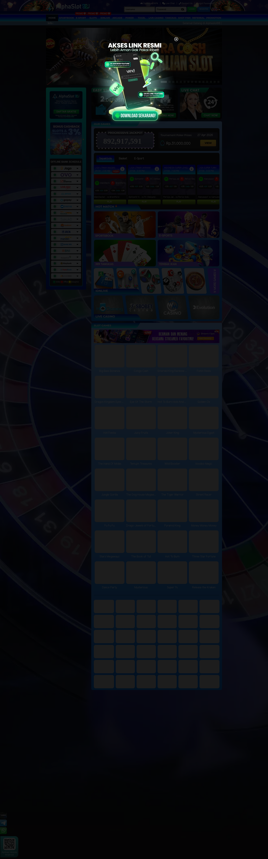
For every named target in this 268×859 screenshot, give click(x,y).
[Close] (176, 39)
